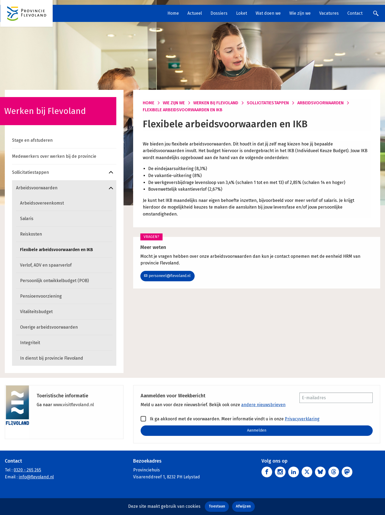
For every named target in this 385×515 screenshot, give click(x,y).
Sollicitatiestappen (30, 172)
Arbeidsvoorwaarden (36, 187)
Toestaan (217, 506)
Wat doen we (268, 13)
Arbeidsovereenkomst (42, 203)
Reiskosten (31, 234)
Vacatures (329, 13)
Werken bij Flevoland (215, 102)
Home (173, 13)
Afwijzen (243, 506)
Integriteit (30, 342)
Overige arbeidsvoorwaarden (49, 327)
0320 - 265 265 (27, 469)
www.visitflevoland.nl (73, 404)
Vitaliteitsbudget (36, 311)
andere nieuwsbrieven (263, 404)
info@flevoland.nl (36, 476)
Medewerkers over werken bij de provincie (54, 156)
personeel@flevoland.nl (167, 276)
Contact (355, 13)
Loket (241, 13)
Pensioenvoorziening (41, 296)
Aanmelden (256, 430)
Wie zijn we (300, 13)
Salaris (26, 218)
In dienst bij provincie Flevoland (51, 358)
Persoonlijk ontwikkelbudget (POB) (54, 280)
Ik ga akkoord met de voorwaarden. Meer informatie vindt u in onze (230, 418)
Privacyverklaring (302, 418)
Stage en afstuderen (32, 140)
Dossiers (219, 13)
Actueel (194, 13)
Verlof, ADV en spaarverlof (46, 265)
